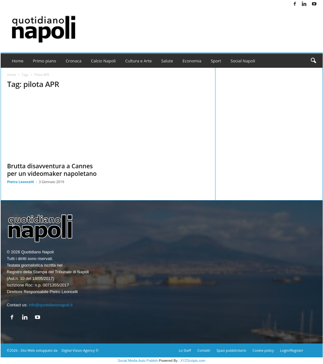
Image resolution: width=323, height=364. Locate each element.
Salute (167, 61)
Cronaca (73, 61)
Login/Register (291, 350)
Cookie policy (263, 350)
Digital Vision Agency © (80, 350)
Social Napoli (243, 61)
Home (18, 61)
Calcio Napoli (103, 61)
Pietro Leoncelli (20, 181)
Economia (192, 61)
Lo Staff (185, 350)
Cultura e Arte (138, 61)
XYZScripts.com (192, 360)
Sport (216, 61)
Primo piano (44, 61)
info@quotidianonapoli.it (51, 305)
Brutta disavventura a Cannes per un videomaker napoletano (52, 170)
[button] (313, 61)
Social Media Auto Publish (138, 360)
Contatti (203, 350)
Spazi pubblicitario (231, 350)
